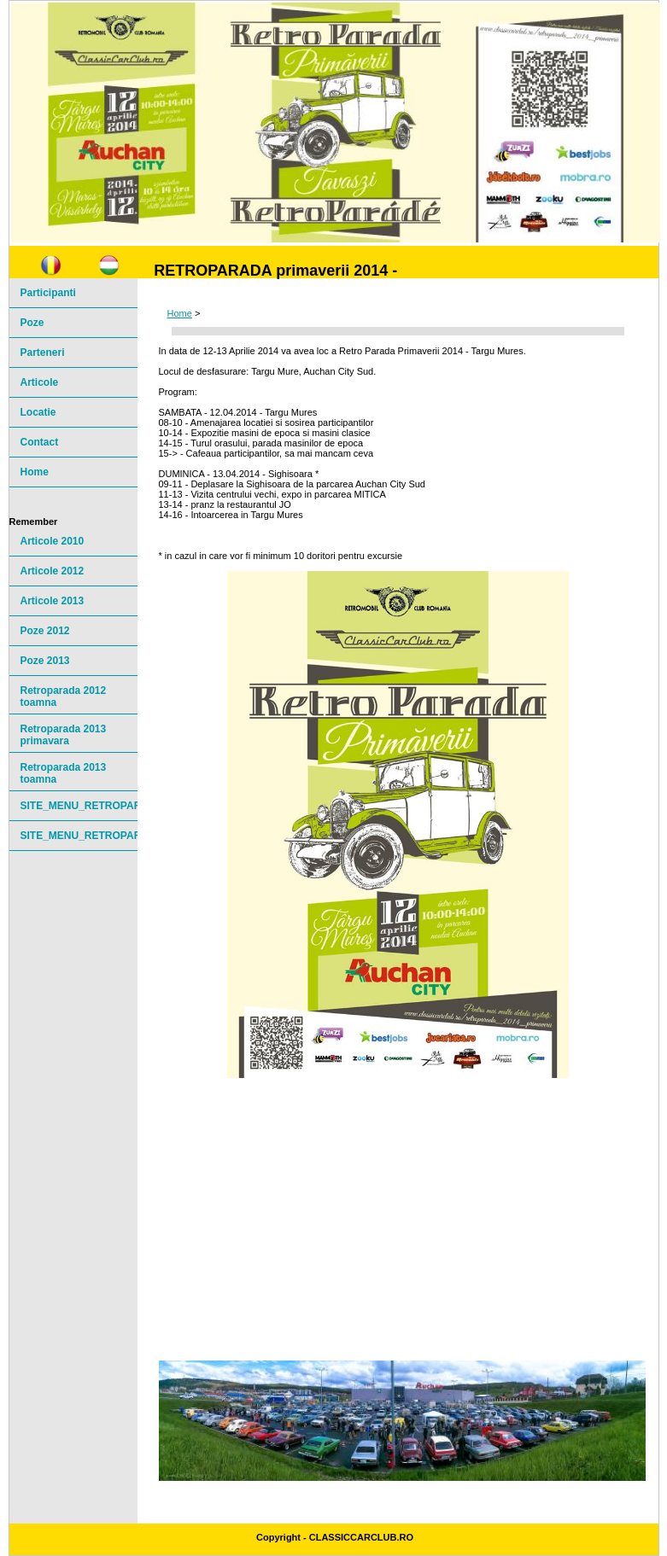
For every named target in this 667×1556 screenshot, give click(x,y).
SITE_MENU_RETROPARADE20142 (78, 836)
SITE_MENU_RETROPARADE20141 (78, 806)
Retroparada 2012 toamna (63, 696)
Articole (39, 382)
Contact (39, 442)
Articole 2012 (52, 571)
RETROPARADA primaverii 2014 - (275, 270)
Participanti (48, 293)
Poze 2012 (45, 631)
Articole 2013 (52, 601)
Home (179, 313)
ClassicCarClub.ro (361, 1537)
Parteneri (42, 352)
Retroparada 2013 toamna (63, 773)
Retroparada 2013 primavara (63, 735)
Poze (32, 323)
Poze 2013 (45, 661)
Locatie (38, 412)
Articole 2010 (52, 541)
